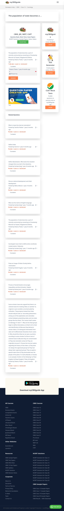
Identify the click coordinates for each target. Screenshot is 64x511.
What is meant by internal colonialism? (19, 125)
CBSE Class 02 (37, 433)
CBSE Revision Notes (11, 473)
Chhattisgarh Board (11, 428)
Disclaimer (8, 483)
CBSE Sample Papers (11, 458)
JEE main (35, 440)
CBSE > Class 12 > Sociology (18, 64)
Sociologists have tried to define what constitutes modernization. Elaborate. (22, 245)
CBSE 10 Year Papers (11, 465)
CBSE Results (36, 498)
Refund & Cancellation (11, 491)
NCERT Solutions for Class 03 (41, 480)
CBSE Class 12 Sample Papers (41, 488)
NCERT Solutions (10, 470)
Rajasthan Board (10, 438)
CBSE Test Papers (10, 460)
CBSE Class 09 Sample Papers (41, 496)
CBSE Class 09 (37, 415)
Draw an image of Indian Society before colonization (19, 264)
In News (7, 493)
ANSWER (13, 78)
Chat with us (55, 506)
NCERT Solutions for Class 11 (41, 460)
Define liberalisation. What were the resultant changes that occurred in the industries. (21, 163)
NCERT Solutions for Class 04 (41, 478)
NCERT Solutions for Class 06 (41, 473)
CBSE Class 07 (37, 420)
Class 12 (23, 7)
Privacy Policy (9, 488)
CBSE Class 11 (37, 410)
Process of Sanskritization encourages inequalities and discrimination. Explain (19, 286)
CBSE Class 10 (37, 412)
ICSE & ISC (8, 415)
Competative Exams (11, 412)
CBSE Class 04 (37, 428)
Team (6, 496)
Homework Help (10, 7)
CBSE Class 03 (37, 430)
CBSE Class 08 (37, 418)
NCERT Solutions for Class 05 (41, 475)
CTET (34, 448)
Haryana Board (9, 430)
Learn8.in (8, 448)
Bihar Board (8, 425)
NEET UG (35, 443)
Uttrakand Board (10, 423)
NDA (34, 445)
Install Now (23, 42)
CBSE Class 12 (37, 407)
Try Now (50, 73)
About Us (8, 481)
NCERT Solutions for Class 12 (41, 458)
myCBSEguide (13, 2)
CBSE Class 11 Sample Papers (41, 491)
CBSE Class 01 (37, 435)
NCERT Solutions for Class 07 (41, 470)
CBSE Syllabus (9, 468)
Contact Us (8, 498)
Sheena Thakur (13, 69)
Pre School (36, 438)
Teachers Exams (10, 418)
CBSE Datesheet (46, 498)
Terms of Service (10, 486)
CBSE (17, 7)
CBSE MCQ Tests (10, 463)
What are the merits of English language (20, 203)
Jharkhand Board (10, 433)
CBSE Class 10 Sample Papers (41, 493)
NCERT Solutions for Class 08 (41, 468)
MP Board (8, 435)
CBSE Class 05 (37, 425)
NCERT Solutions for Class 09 (41, 465)
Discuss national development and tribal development (20, 182)
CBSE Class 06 (37, 423)
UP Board (8, 420)
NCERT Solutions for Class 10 (41, 463)
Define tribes (12, 144)
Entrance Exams (10, 410)
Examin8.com (9, 446)
